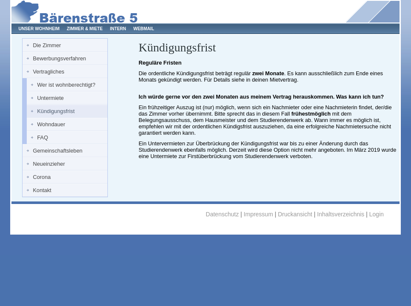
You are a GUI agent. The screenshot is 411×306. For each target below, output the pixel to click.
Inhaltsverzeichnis (340, 214)
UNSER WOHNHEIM (39, 28)
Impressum (258, 214)
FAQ (42, 137)
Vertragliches (49, 71)
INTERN (118, 28)
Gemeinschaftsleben (58, 150)
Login (376, 214)
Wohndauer (51, 124)
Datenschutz (222, 214)
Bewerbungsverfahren (59, 58)
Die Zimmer (47, 45)
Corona (42, 177)
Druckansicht (295, 214)
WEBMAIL (143, 28)
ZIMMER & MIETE (85, 28)
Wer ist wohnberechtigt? (66, 85)
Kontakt (42, 190)
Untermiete (50, 98)
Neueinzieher (49, 164)
